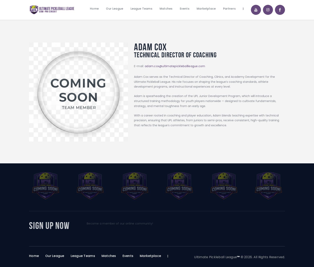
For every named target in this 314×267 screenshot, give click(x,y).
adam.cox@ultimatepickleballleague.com (175, 66)
